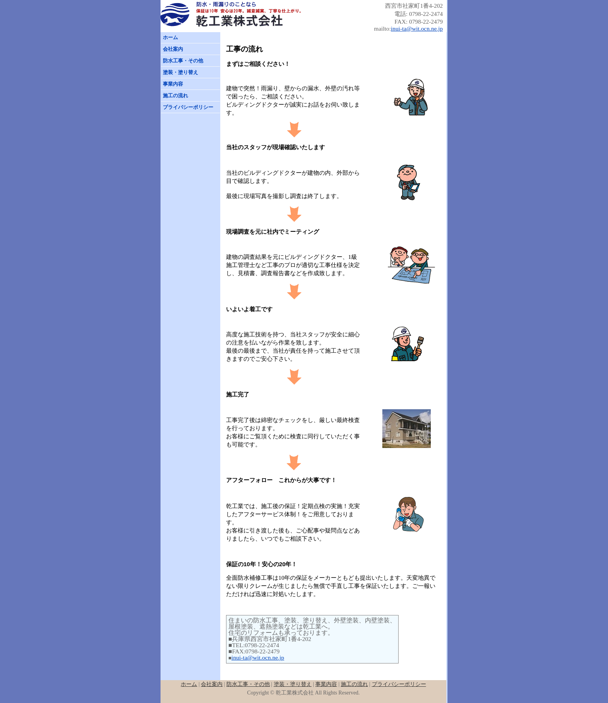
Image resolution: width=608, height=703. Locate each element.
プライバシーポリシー (188, 107)
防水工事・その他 (183, 61)
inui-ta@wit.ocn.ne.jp (417, 28)
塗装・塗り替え (180, 72)
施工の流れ (175, 95)
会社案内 (173, 49)
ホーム (170, 37)
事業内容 (173, 84)
